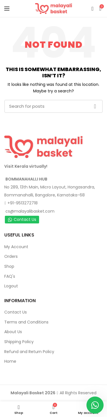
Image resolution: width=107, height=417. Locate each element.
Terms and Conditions (26, 322)
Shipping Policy (19, 342)
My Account (16, 247)
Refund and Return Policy (29, 351)
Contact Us (22, 219)
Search (95, 106)
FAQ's (9, 276)
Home (10, 361)
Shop (9, 266)
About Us (13, 332)
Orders (11, 256)
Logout (11, 286)
